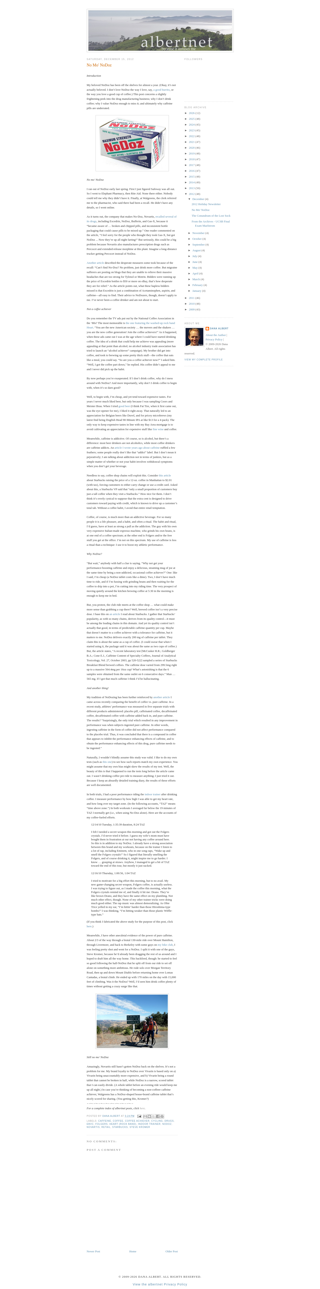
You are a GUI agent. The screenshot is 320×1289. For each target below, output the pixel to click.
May (195, 267)
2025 (192, 118)
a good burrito (161, 89)
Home (132, 1251)
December (198, 199)
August (197, 250)
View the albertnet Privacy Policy (160, 1284)
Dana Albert (219, 328)
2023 (192, 130)
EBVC (90, 1124)
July (195, 256)
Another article (95, 262)
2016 (192, 170)
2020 (192, 147)
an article (115, 614)
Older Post (172, 1251)
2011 (192, 298)
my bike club (165, 944)
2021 (192, 142)
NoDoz (167, 1124)
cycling (157, 1121)
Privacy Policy (214, 339)
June (195, 262)
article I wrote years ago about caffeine (137, 447)
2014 (192, 182)
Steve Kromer (140, 1127)
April (195, 273)
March (196, 279)
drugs (169, 1121)
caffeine (104, 1121)
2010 (192, 303)
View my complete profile (203, 359)
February (198, 285)
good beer (124, 406)
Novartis (93, 1127)
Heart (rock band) (122, 1124)
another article (161, 697)
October (197, 238)
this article (165, 475)
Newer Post (93, 1251)
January (197, 290)
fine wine (158, 429)
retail (106, 1127)
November (198, 233)
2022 (192, 136)
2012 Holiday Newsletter (206, 204)
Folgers (101, 1124)
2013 (192, 188)
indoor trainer (152, 794)
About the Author (216, 335)
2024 (192, 124)
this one (107, 761)
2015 (192, 176)
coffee (118, 1121)
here (89, 926)
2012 (192, 194)
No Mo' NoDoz (200, 210)
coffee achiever (137, 1121)
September (199, 244)
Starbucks (120, 1127)
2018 (192, 159)
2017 (192, 165)
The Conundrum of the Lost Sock (211, 215)
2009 (192, 309)
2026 (192, 113)
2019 (192, 153)
